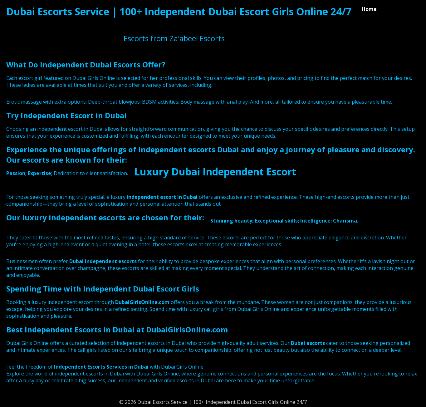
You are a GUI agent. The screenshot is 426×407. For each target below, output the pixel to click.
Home (369, 9)
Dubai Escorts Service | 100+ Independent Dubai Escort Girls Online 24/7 (178, 11)
